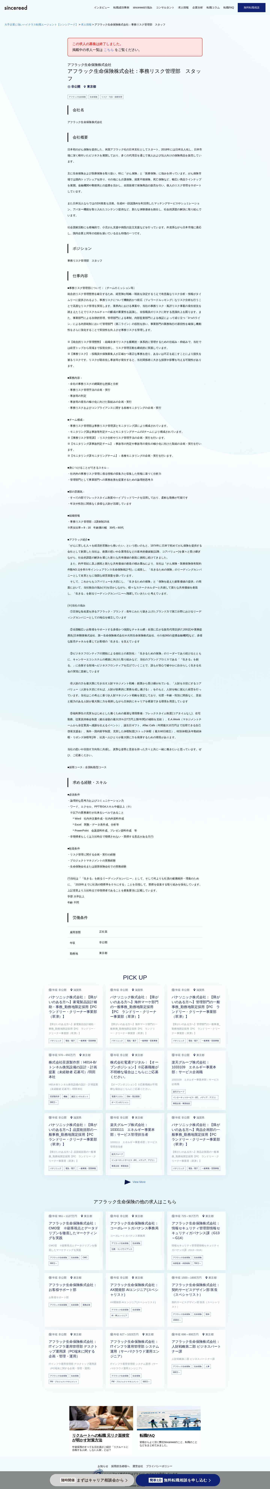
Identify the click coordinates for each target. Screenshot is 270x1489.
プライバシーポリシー (159, 1466)
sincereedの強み (142, 7)
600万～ (146, 1382)
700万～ (197, 1263)
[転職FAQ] (169, 1429)
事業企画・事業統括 (181, 1103)
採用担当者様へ (120, 1466)
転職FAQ (229, 7)
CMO (85, 1257)
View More (135, 1182)
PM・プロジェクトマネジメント (63, 1382)
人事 (207, 1366)
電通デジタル (117, 1096)
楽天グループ (178, 1092)
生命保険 (75, 1257)
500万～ (53, 1102)
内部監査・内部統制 (181, 1263)
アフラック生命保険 (58, 1257)
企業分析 (197, 7)
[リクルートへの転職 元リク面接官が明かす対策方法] (102, 1429)
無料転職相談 (252, 7)
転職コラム (213, 7)
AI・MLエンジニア (119, 1316)
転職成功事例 (121, 7)
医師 (207, 1314)
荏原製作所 (54, 1096)
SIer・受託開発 (133, 1096)
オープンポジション (120, 1102)
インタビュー (102, 7)
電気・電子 (70, 1041)
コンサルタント (165, 7)
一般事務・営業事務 (87, 1041)
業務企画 (86, 1305)
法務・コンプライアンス (122, 1249)
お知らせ (103, 1466)
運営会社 (138, 1466)
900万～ (53, 1263)
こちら (109, 50)
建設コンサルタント (79, 1096)
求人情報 (183, 7)
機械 (65, 1096)
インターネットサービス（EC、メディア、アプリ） (195, 1097)
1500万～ (177, 1320)
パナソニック (55, 1041)
